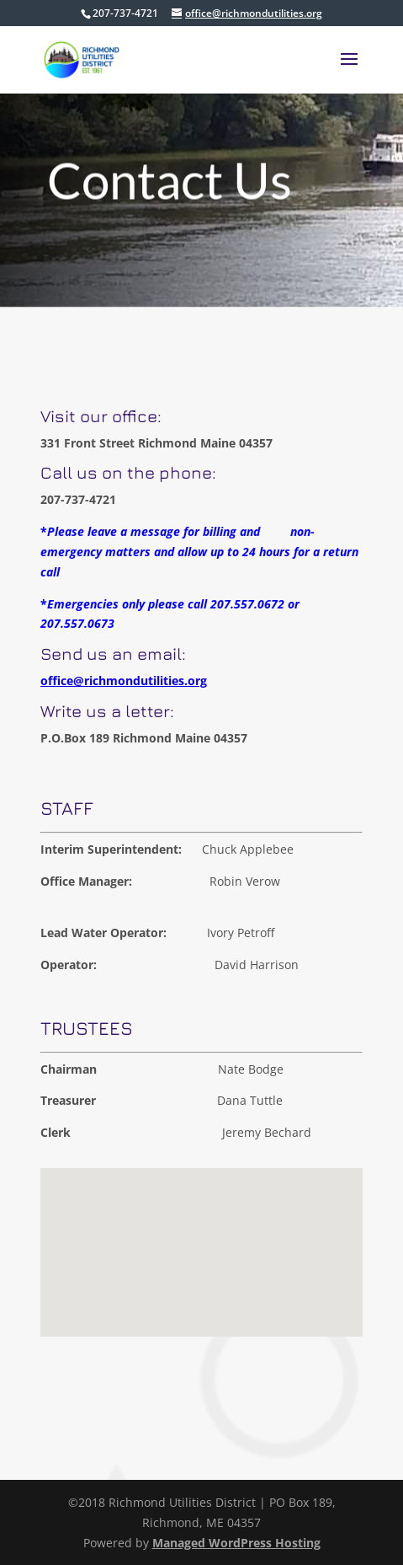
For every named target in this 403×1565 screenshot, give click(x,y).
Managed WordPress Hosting (236, 1543)
